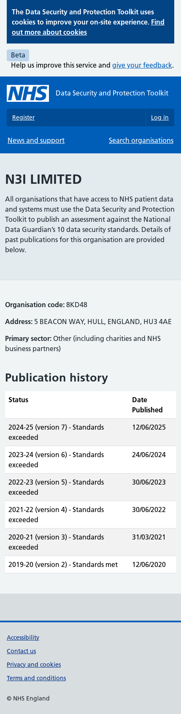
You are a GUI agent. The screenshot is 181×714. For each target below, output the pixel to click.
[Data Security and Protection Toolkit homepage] (87, 93)
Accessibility (23, 637)
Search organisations (141, 140)
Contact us (21, 651)
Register (23, 117)
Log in (160, 117)
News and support (36, 140)
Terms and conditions (36, 678)
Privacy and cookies (34, 664)
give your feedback (142, 65)
